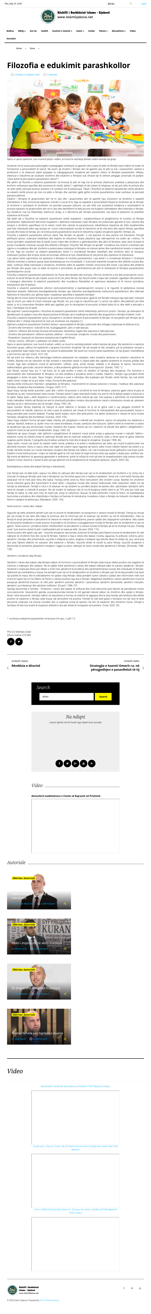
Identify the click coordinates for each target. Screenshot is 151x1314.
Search (103, 696)
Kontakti (11, 38)
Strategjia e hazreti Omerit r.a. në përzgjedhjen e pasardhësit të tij (114, 668)
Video (133, 30)
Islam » (80, 30)
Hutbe (91, 30)
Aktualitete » (119, 30)
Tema (32, 48)
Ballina (10, 30)
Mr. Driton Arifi (19, 948)
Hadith (44, 30)
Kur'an (33, 30)
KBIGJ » (22, 30)
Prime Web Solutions (49, 1300)
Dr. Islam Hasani (20, 993)
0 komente (52, 74)
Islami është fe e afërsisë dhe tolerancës (32, 896)
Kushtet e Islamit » (62, 30)
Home (19, 48)
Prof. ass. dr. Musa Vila (23, 903)
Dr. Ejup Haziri (19, 1038)
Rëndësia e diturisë (26, 666)
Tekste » (103, 30)
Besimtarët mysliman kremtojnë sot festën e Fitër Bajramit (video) (75, 1086)
